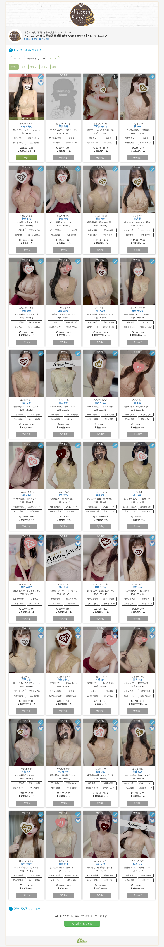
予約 (26, 157)
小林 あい (100, 679)
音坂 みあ (137, 679)
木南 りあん (26, 126)
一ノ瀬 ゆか (63, 771)
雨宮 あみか (100, 403)
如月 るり (137, 864)
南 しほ (137, 403)
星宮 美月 (63, 126)
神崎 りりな (137, 311)
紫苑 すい (100, 495)
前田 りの (63, 403)
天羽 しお (26, 679)
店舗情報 (44, 39)
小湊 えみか (26, 495)
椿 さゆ (137, 126)
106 (34, 39)
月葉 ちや (26, 771)
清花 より (26, 403)
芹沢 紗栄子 (26, 587)
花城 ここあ (100, 587)
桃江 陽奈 (100, 218)
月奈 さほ (63, 864)
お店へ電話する (82, 923)
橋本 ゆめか (26, 864)
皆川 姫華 (26, 311)
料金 (27, 39)
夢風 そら (63, 218)
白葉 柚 (137, 218)
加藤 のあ (137, 771)
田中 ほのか (63, 495)
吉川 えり (100, 864)
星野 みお (100, 771)
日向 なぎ (63, 587)
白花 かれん (63, 679)
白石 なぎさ (63, 311)
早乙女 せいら (100, 126)
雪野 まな (137, 587)
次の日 (53, 58)
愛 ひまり (100, 311)
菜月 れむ (137, 495)
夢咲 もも (26, 218)
